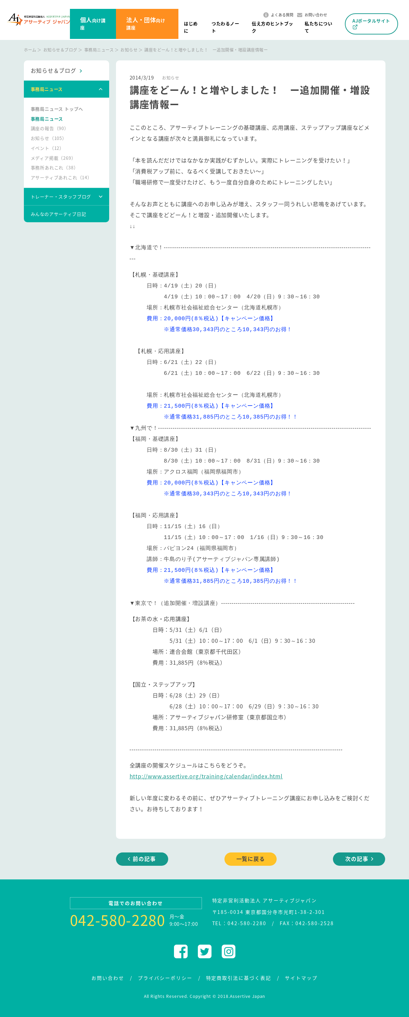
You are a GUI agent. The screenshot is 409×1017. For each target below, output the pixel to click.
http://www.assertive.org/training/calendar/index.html (206, 775)
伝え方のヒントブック (272, 27)
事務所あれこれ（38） (54, 168)
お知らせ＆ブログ (60, 50)
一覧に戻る (250, 858)
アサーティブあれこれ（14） (61, 177)
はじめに (191, 27)
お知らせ (128, 50)
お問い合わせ (312, 15)
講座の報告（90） (50, 128)
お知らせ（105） (49, 138)
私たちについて (318, 27)
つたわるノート (225, 27)
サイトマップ (301, 976)
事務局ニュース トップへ (57, 108)
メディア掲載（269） (53, 158)
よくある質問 (278, 15)
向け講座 (93, 23)
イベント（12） (47, 148)
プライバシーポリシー (165, 976)
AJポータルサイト (371, 23)
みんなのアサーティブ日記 (58, 214)
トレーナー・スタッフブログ (61, 197)
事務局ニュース (99, 50)
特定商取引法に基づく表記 (239, 976)
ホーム (30, 50)
